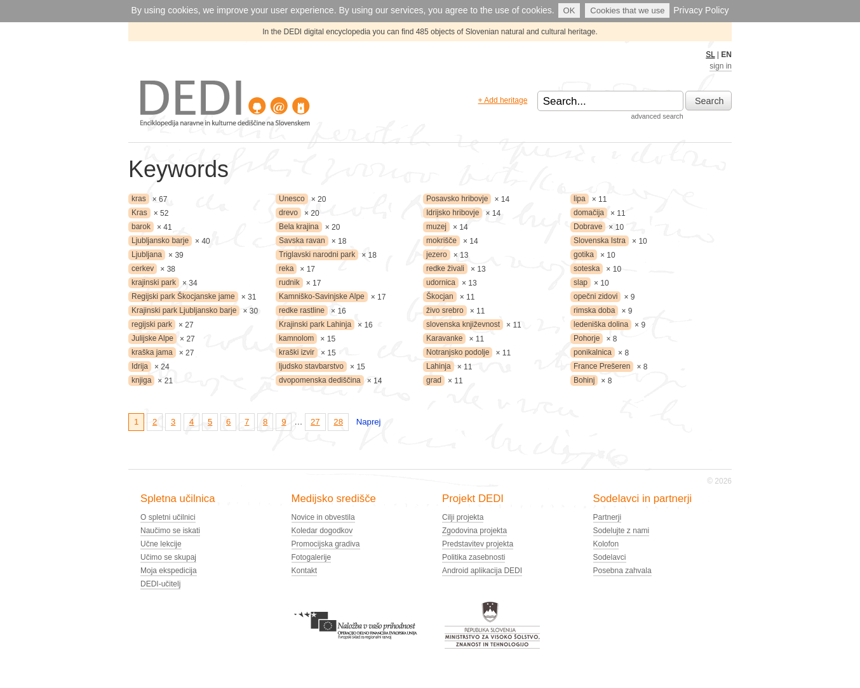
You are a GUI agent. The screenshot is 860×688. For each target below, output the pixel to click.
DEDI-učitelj (160, 583)
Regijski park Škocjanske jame (183, 296)
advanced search (657, 116)
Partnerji (607, 517)
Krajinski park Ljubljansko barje (183, 310)
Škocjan (440, 296)
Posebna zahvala (622, 570)
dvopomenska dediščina (320, 380)
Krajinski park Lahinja (315, 324)
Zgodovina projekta (474, 530)
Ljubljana (146, 254)
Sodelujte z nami (621, 530)
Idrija (139, 366)
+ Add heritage (503, 100)
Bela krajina (299, 226)
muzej (436, 226)
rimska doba (594, 310)
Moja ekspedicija (168, 570)
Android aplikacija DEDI (482, 570)
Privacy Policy (701, 10)
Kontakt (305, 570)
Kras (139, 212)
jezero (436, 254)
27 (315, 422)
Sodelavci (609, 557)
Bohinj (584, 380)
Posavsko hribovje (457, 198)
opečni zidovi (595, 296)
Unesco (292, 198)
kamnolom (296, 338)
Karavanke (444, 338)
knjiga (141, 380)
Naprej (368, 422)
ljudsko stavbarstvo (311, 366)
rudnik (289, 282)
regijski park (151, 324)
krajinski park (153, 282)
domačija (589, 212)
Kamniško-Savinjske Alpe (322, 296)
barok (141, 226)
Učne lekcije (161, 543)
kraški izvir (296, 352)
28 (338, 422)
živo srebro (445, 310)
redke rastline (302, 310)
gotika (584, 254)
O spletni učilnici (168, 517)
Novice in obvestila (323, 517)
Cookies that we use (627, 10)
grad (433, 380)
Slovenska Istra (600, 240)
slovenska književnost (463, 324)
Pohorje (587, 338)
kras (138, 198)
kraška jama (152, 352)
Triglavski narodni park (317, 254)
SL (710, 54)
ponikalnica (593, 352)
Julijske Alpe (152, 338)
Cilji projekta (462, 517)
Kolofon (606, 543)
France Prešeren (602, 366)
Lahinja (438, 366)
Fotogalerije (312, 557)
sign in (720, 66)
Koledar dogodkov (322, 530)
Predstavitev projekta (477, 543)
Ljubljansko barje (160, 240)
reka (286, 268)
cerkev (142, 268)
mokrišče (441, 240)
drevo (288, 212)
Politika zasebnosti (473, 557)
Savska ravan (302, 240)
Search (709, 101)
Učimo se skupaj (168, 557)
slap (581, 282)
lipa (580, 198)
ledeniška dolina (601, 324)
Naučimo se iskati (170, 530)
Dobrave (588, 226)
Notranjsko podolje (457, 352)
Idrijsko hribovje (452, 212)
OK (569, 10)
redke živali (445, 268)
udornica (440, 282)
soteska (587, 268)
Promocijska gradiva (326, 543)
